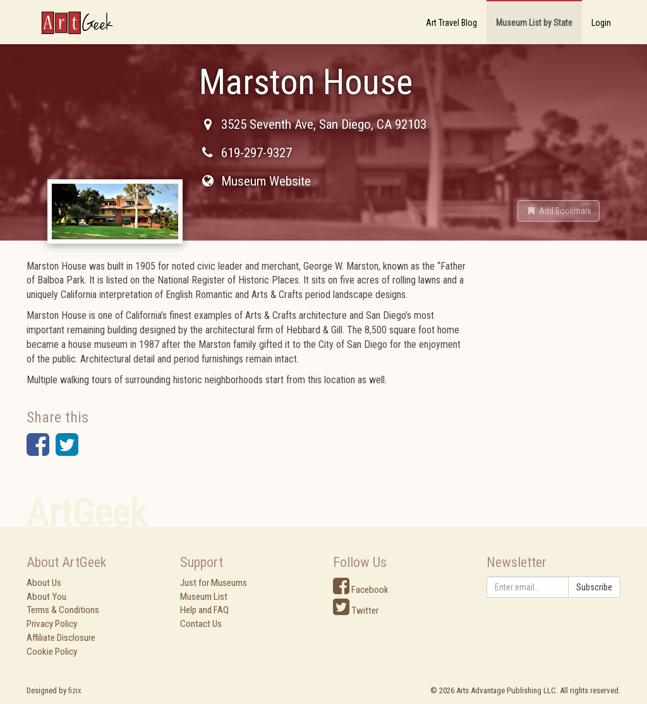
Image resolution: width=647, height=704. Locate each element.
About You (46, 596)
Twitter (355, 610)
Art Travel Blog (451, 23)
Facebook (361, 589)
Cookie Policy (52, 651)
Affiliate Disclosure (61, 637)
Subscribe (594, 587)
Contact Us (201, 623)
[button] (558, 211)
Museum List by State (534, 23)
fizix (75, 690)
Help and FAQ (204, 610)
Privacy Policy (52, 623)
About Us (44, 582)
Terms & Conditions (63, 610)
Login (601, 23)
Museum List (203, 596)
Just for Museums (213, 582)
